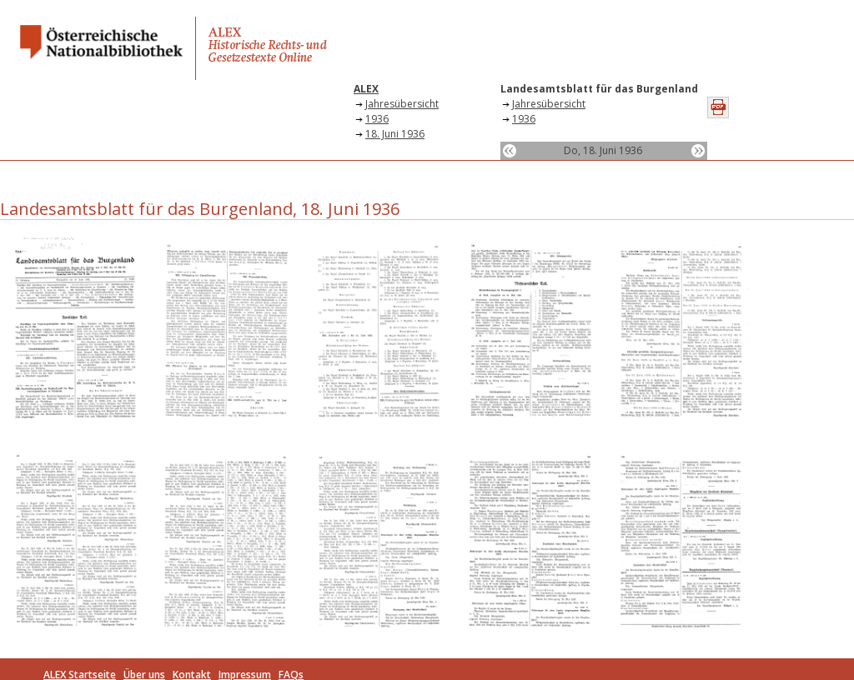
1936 (377, 119)
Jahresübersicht (402, 104)
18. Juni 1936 (394, 134)
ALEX (366, 89)
